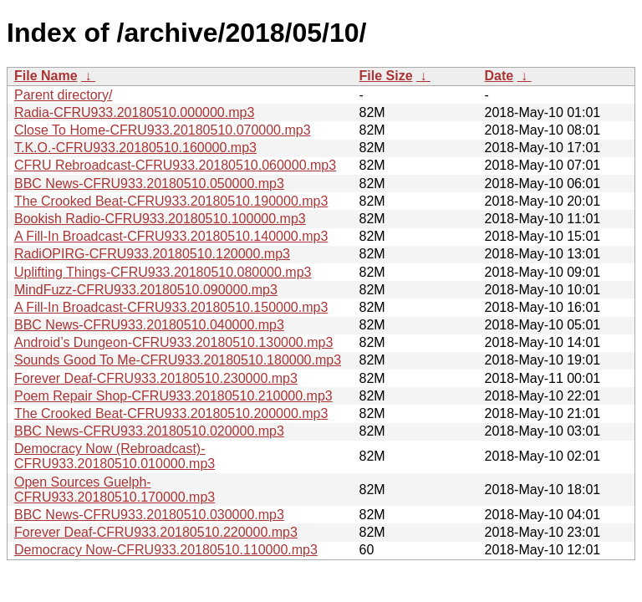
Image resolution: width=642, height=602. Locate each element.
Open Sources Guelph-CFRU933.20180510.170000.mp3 (114, 489)
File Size (386, 76)
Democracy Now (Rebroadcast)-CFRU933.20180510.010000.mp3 (114, 456)
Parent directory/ (63, 95)
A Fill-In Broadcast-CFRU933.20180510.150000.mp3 (171, 307)
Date (499, 76)
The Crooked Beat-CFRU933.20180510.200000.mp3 (171, 413)
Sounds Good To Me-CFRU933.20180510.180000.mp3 (177, 360)
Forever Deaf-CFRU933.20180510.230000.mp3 (156, 378)
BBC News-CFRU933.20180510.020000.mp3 (149, 431)
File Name (46, 76)
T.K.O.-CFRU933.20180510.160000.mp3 (135, 147)
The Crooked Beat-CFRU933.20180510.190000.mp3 (171, 201)
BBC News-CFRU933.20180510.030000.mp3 (149, 515)
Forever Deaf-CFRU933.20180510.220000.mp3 (156, 532)
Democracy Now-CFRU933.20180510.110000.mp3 (166, 550)
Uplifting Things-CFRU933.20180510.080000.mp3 (162, 272)
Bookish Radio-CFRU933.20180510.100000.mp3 (160, 219)
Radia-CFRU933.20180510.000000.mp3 (134, 112)
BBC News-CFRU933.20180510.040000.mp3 (149, 325)
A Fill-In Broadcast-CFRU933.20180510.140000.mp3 (171, 236)
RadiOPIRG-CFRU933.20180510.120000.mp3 (152, 254)
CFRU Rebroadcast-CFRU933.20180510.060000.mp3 (175, 165)
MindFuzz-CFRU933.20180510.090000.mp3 (146, 290)
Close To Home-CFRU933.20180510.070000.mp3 (162, 130)
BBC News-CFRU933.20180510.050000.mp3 (149, 183)
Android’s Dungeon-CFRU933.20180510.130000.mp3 (173, 342)
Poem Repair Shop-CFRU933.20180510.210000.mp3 (173, 396)
